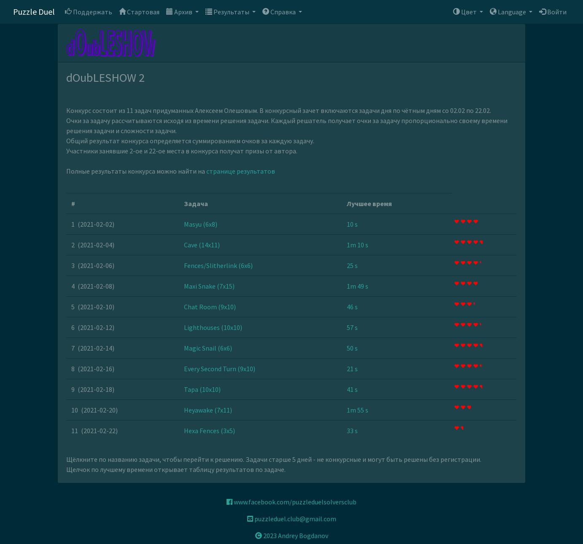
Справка (279, 12)
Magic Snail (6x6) (208, 348)
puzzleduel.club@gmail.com (291, 519)
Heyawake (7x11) (208, 410)
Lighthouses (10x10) (213, 327)
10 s (352, 224)
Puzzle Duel (34, 11)
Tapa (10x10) (202, 389)
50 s (352, 348)
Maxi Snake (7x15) (209, 286)
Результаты (228, 12)
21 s (352, 368)
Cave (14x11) (202, 245)
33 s (352, 430)
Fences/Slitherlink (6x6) (218, 265)
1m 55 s (357, 410)
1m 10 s (357, 245)
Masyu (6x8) (200, 224)
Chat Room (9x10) (210, 307)
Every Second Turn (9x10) (219, 368)
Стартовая (139, 12)
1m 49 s (357, 286)
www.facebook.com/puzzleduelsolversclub (291, 502)
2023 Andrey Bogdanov (291, 535)
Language (508, 12)
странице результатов (240, 171)
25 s (352, 265)
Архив (180, 12)
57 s (352, 327)
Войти (553, 12)
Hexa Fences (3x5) (209, 430)
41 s (352, 389)
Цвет (465, 12)
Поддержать (88, 12)
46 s (352, 307)
